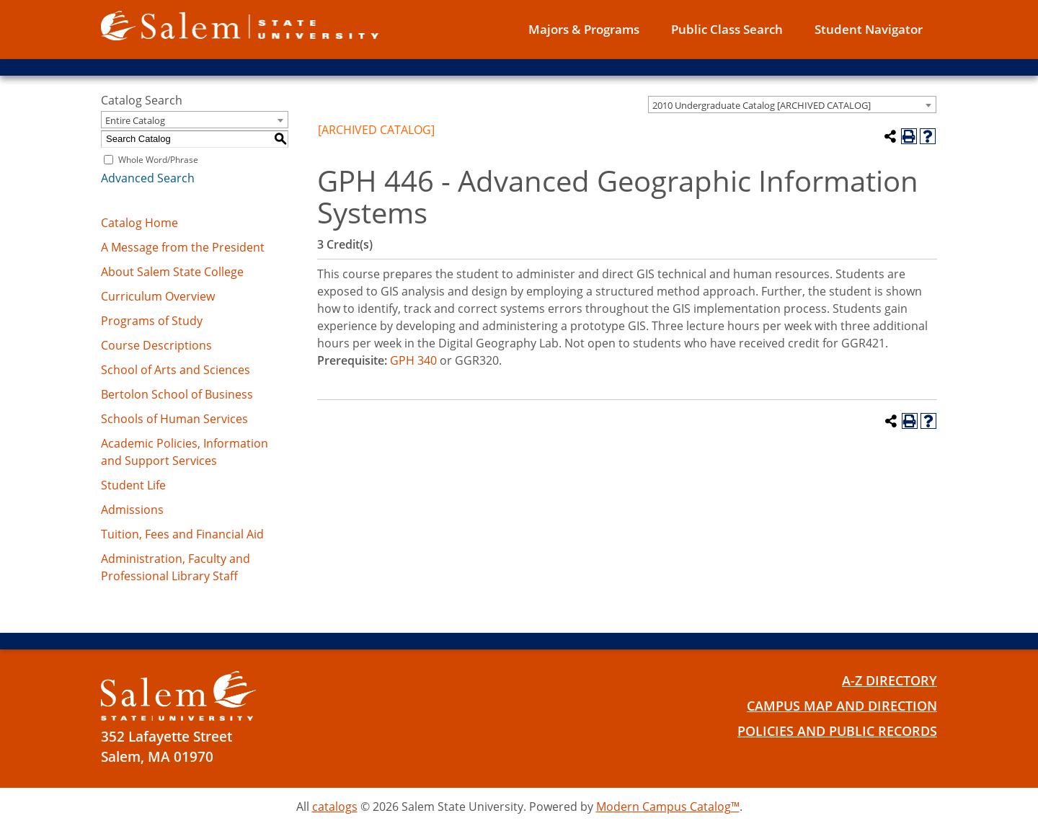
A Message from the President (183, 247)
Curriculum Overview (158, 296)
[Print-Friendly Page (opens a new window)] (909, 136)
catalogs (335, 806)
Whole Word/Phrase (158, 160)
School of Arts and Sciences (175, 370)
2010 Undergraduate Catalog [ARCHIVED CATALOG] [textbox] (761, 105)
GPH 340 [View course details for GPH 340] (413, 360)
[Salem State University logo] (239, 24)
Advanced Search (148, 178)
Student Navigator (869, 29)
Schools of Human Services (174, 419)
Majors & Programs (583, 29)
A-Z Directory (887, 680)
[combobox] (792, 104)
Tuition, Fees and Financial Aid (182, 534)
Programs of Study (152, 321)
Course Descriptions (156, 345)
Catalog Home (139, 223)
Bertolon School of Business (177, 394)
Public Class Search (727, 29)
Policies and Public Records (832, 730)
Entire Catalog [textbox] (135, 120)
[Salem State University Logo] (178, 696)
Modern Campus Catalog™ (668, 806)
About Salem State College (172, 272)
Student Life (133, 485)
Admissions (132, 510)
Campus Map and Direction (836, 705)
